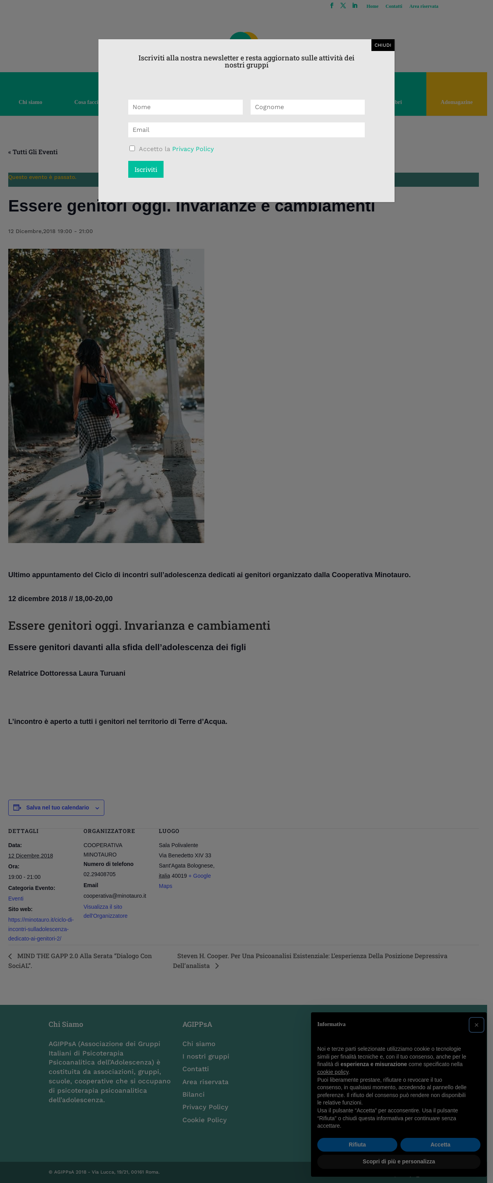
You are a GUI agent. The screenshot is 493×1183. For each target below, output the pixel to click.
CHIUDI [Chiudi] (383, 45)
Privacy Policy (193, 149)
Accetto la (176, 149)
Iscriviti (146, 169)
